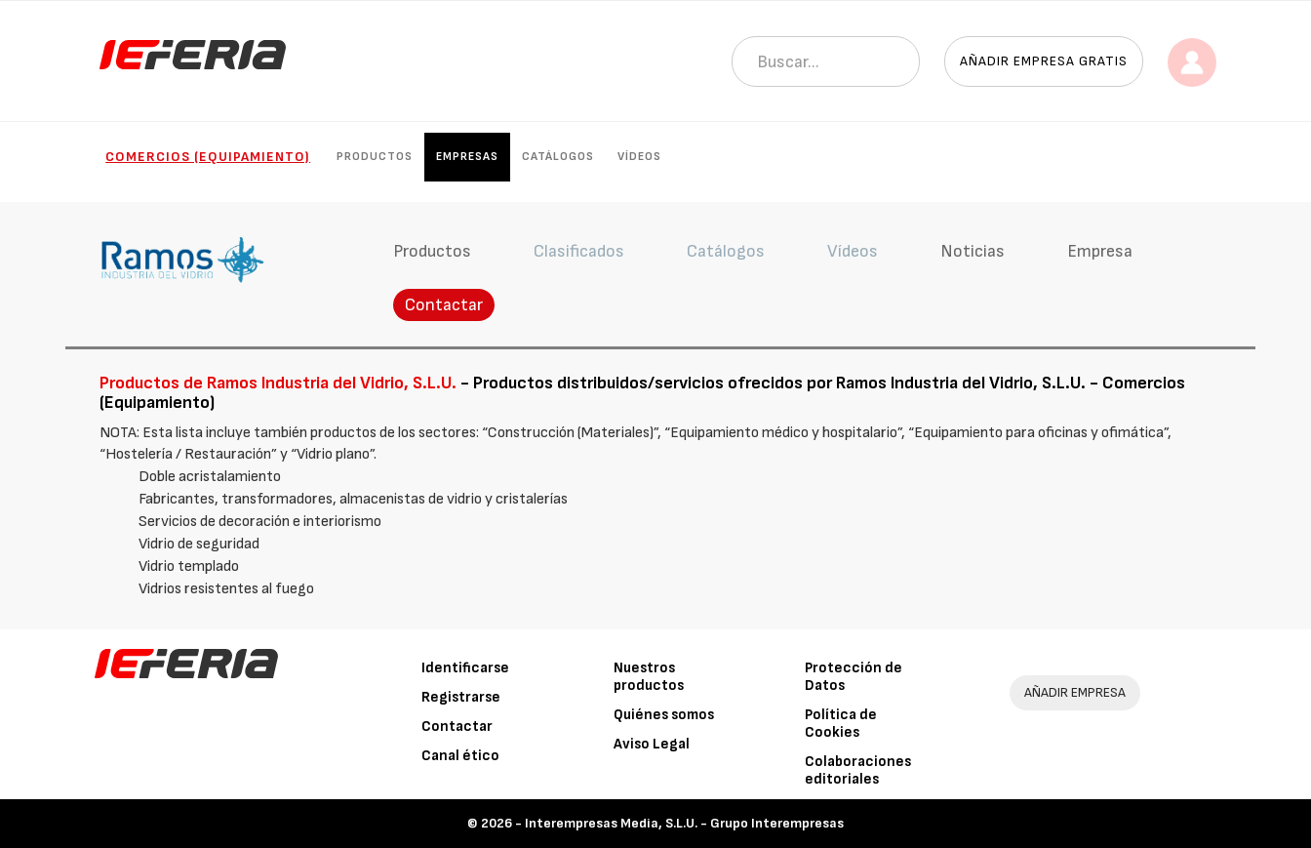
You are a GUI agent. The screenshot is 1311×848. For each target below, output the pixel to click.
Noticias (972, 251)
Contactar (444, 305)
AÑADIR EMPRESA (1075, 692)
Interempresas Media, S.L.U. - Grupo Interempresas (684, 823)
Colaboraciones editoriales (858, 770)
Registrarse (460, 697)
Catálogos (558, 156)
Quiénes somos (664, 715)
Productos (375, 156)
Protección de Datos (853, 677)
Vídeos (639, 156)
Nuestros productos (649, 677)
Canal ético (460, 756)
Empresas (467, 156)
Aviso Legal (652, 744)
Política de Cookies (841, 724)
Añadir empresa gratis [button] (1044, 61)
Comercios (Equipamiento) (207, 156)
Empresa (1099, 251)
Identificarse (465, 668)
